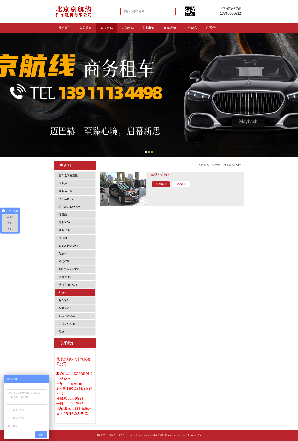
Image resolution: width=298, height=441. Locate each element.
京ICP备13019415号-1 (192, 435)
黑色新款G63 (66, 199)
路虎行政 (64, 261)
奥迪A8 (63, 238)
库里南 (63, 214)
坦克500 (63, 331)
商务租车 (107, 27)
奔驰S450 (64, 222)
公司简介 (85, 27)
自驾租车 (128, 27)
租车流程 (170, 27)
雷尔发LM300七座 (69, 206)
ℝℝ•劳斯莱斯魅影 (69, 269)
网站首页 (64, 27)
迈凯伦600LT (66, 277)
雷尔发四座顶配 (68, 175)
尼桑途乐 (64, 300)
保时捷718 (65, 308)
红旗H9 (63, 253)
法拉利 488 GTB (68, 284)
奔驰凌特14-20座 (68, 245)
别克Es (63, 292)
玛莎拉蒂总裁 (67, 316)
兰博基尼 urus (67, 323)
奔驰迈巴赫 (65, 191)
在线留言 (191, 27)
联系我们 (212, 27)
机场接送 (149, 27)
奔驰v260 (64, 230)
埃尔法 (63, 183)
